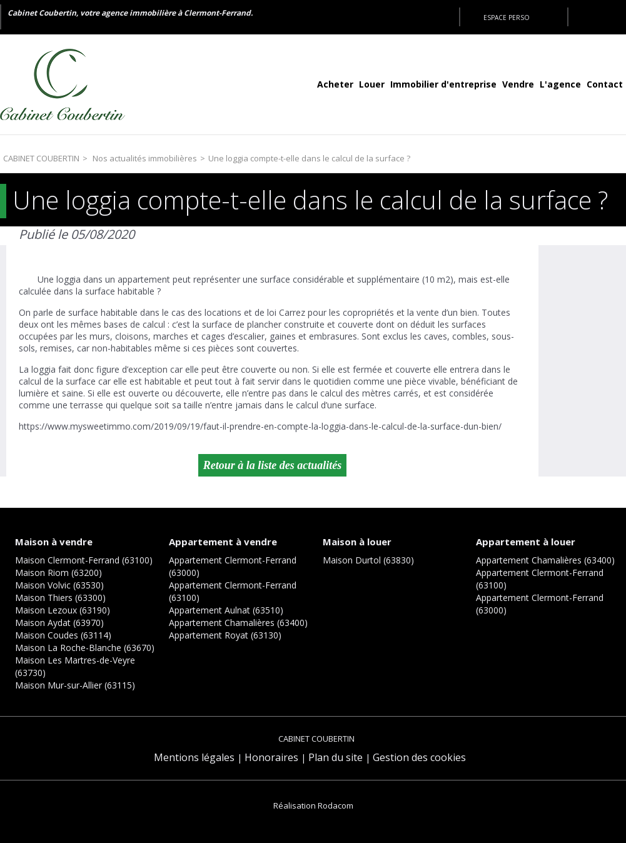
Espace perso (506, 17)
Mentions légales (194, 757)
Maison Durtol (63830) (368, 560)
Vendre (518, 84)
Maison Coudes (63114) (63, 635)
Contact (605, 84)
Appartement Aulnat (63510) (226, 610)
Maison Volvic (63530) (59, 585)
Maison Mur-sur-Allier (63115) (75, 685)
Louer (372, 84)
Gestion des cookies (419, 757)
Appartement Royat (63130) (225, 635)
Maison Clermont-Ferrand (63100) (84, 560)
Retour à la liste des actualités (272, 465)
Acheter (335, 84)
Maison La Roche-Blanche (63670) (84, 648)
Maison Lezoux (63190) (62, 610)
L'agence (560, 84)
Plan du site (335, 757)
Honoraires (271, 757)
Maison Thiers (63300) (60, 597)
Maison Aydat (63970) (59, 622)
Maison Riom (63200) (58, 572)
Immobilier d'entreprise (443, 84)
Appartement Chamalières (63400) (238, 622)
